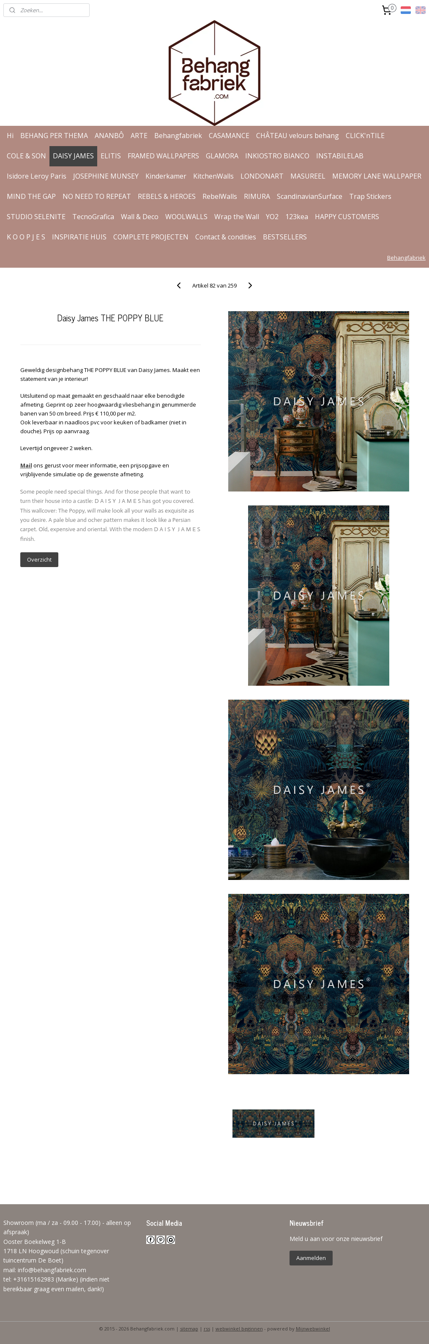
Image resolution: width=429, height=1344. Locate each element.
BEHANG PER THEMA (54, 135)
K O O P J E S (26, 237)
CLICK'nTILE (365, 135)
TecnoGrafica (93, 216)
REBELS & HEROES (167, 196)
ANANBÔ (109, 135)
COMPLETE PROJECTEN (151, 237)
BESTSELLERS (285, 237)
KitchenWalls (213, 176)
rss (207, 1328)
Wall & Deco (139, 216)
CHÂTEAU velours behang (297, 135)
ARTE (139, 135)
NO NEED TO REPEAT (97, 196)
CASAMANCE (229, 135)
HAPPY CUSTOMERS (347, 216)
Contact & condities (225, 237)
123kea (296, 216)
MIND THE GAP (31, 196)
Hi (10, 135)
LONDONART (262, 176)
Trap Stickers (370, 196)
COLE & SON (26, 155)
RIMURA (257, 196)
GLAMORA (222, 155)
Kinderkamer (165, 176)
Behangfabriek (178, 135)
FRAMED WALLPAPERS (163, 155)
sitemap (189, 1328)
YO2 (272, 216)
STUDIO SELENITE (36, 216)
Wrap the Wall (236, 216)
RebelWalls (219, 196)
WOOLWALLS (186, 216)
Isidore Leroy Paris (36, 176)
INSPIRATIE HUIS (79, 237)
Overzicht (39, 559)
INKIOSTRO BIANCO (277, 155)
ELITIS (111, 155)
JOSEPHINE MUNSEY (106, 176)
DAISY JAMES (73, 155)
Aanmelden (311, 1258)
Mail (26, 465)
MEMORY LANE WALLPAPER (376, 176)
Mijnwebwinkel (313, 1328)
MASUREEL (307, 176)
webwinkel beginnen (239, 1328)
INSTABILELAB (339, 155)
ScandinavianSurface (309, 196)
